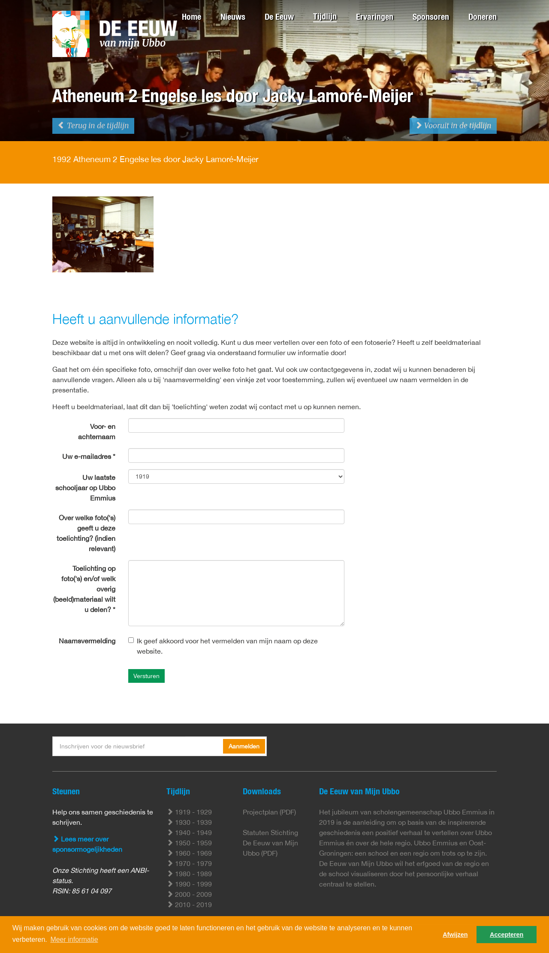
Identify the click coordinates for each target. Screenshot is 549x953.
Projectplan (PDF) (269, 812)
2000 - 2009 (189, 894)
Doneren (482, 16)
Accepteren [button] (506, 934)
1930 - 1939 (189, 822)
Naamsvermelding (87, 641)
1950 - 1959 (189, 843)
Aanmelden (244, 746)
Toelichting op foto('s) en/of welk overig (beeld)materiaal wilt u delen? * (84, 588)
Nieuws (232, 16)
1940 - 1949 (189, 832)
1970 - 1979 (189, 863)
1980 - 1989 (189, 874)
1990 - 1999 (189, 884)
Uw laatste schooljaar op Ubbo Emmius (85, 487)
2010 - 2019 (189, 904)
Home (191, 16)
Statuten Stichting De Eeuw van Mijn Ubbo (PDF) (270, 843)
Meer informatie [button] (74, 939)
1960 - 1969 (189, 853)
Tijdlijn (325, 16)
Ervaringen (374, 16)
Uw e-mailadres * (88, 456)
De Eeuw (279, 16)
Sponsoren (431, 16)
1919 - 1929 (189, 812)
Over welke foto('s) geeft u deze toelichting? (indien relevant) (86, 533)
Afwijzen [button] (455, 934)
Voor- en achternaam (96, 431)
